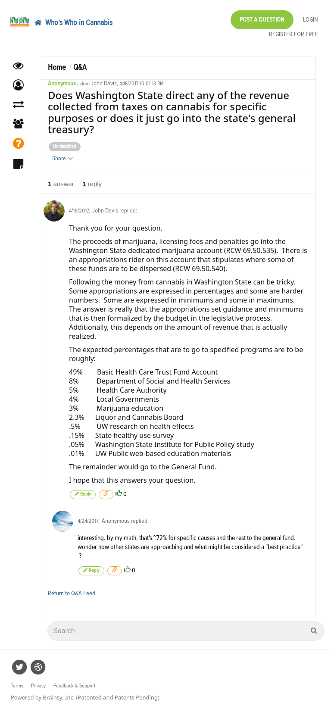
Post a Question (262, 19)
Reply (83, 494)
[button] (18, 85)
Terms (17, 686)
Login (310, 19)
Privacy (38, 686)
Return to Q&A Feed (71, 593)
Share (62, 158)
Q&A (80, 67)
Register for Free (293, 34)
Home (57, 67)
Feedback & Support (74, 686)
